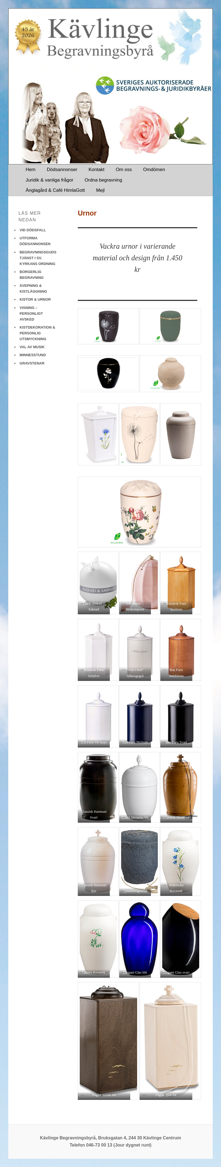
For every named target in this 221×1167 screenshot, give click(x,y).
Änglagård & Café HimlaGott (55, 190)
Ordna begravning (103, 180)
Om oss (124, 169)
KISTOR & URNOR (35, 299)
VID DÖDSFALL (33, 230)
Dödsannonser (62, 169)
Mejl (100, 190)
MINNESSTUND (33, 355)
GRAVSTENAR (32, 363)
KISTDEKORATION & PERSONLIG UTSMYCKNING (37, 333)
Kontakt (97, 169)
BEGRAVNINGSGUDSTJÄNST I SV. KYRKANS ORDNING (38, 258)
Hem (31, 169)
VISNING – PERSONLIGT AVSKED (31, 313)
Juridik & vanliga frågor (49, 180)
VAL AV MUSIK (32, 347)
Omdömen (154, 169)
